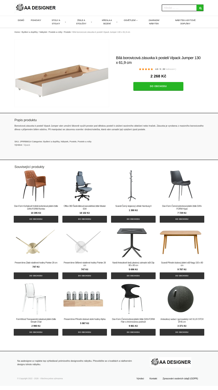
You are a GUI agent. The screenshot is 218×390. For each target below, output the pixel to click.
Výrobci (140, 383)
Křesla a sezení (107, 22)
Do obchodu (158, 86)
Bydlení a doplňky (30, 32)
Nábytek (43, 32)
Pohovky (36, 20)
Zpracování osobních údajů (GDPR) (180, 383)
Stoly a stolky (56, 22)
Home (17, 32)
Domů (21, 20)
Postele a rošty (55, 32)
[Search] (199, 8)
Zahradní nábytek (154, 22)
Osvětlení (130, 20)
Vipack (26, 145)
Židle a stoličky (81, 22)
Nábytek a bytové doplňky (185, 22)
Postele (67, 32)
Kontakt (153, 383)
